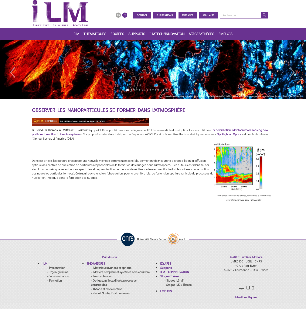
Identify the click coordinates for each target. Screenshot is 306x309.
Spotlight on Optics (229, 134)
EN (118, 15)
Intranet (187, 15)
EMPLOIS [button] (225, 33)
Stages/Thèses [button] (201, 33)
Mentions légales (246, 297)
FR (125, 15)
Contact (142, 15)
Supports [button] (136, 33)
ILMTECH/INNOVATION (166, 33)
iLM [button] (76, 33)
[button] (12, 69)
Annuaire (208, 15)
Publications (164, 15)
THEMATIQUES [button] (95, 33)
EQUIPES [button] (117, 33)
